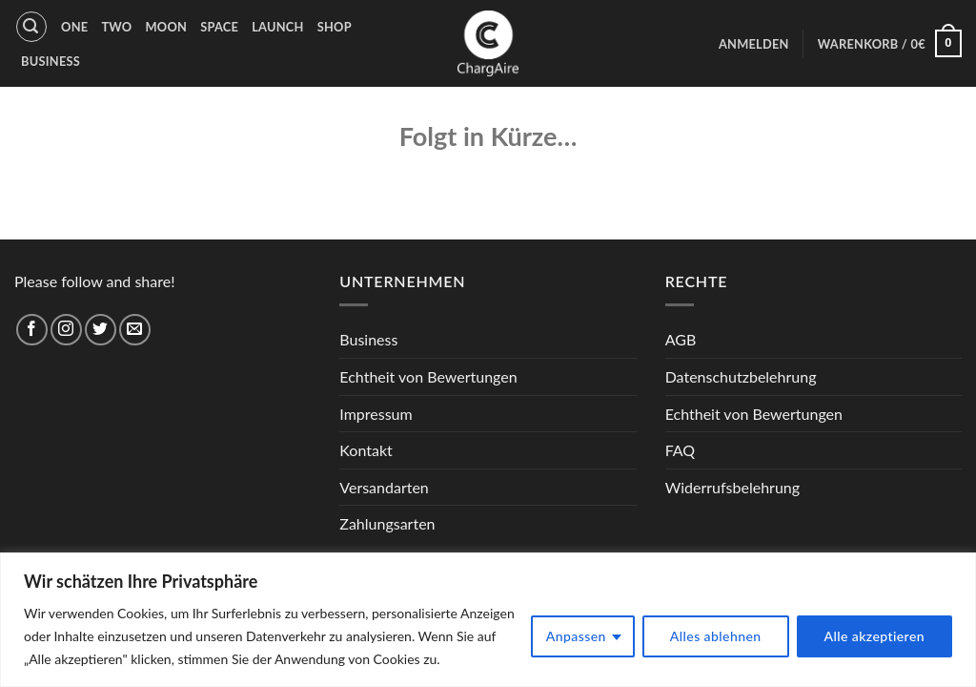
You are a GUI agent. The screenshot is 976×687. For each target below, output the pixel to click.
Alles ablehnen (716, 636)
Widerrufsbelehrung (732, 487)
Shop (334, 26)
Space (219, 26)
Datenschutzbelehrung (741, 376)
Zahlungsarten (387, 523)
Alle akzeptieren (874, 636)
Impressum (375, 414)
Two (116, 26)
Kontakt (365, 450)
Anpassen (576, 636)
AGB (681, 339)
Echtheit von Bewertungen (428, 376)
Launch (278, 26)
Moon (166, 26)
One (74, 26)
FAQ (680, 450)
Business (50, 61)
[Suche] (31, 26)
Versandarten (383, 487)
